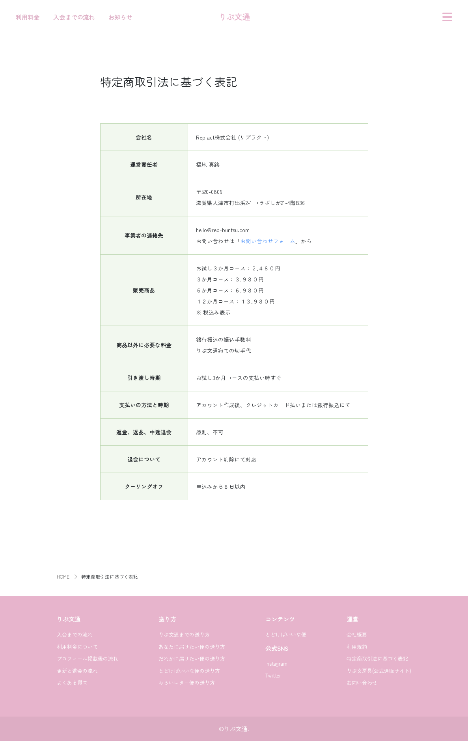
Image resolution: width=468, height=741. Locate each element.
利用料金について (77, 646)
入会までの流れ (74, 17)
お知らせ (120, 17)
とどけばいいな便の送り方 (189, 670)
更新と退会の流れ (77, 670)
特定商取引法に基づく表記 (377, 658)
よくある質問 (72, 682)
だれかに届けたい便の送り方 (191, 658)
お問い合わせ (362, 682)
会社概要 (357, 634)
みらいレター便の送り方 (186, 682)
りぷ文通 (234, 16)
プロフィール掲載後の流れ (87, 658)
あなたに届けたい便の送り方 (191, 646)
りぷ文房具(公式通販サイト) (379, 670)
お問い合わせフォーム (267, 241)
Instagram (276, 663)
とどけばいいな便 (285, 634)
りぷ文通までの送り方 (184, 634)
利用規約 (357, 646)
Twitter (273, 675)
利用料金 (27, 17)
